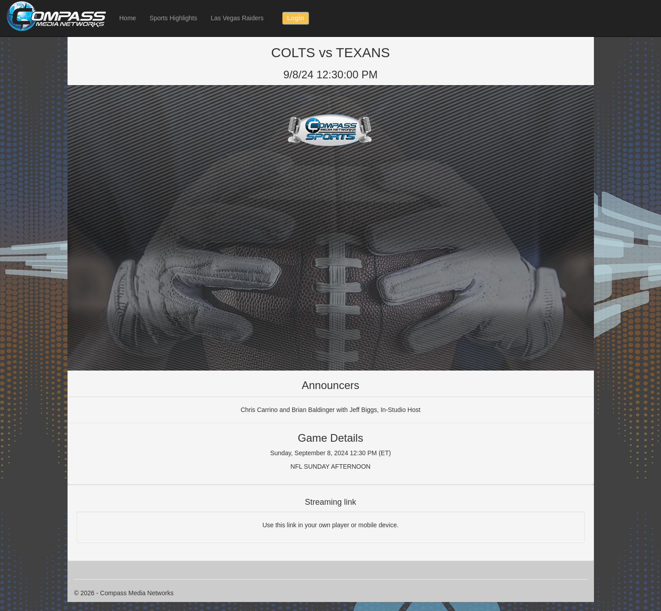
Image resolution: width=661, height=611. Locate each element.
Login (295, 18)
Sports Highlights (173, 18)
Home (127, 18)
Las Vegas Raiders (237, 18)
